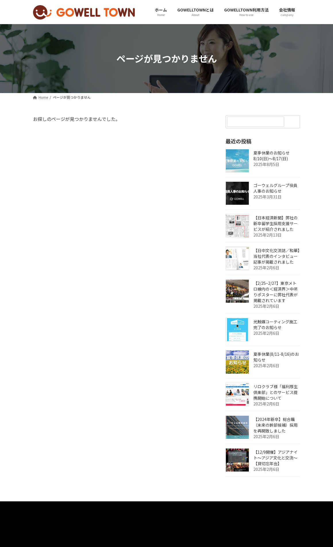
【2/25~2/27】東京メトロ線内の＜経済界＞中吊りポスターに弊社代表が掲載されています (275, 291)
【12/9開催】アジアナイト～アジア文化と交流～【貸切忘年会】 (275, 457)
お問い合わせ (77, 507)
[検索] (293, 122)
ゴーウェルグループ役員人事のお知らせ (275, 188)
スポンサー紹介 (200, 507)
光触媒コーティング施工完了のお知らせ (275, 324)
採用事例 (165, 507)
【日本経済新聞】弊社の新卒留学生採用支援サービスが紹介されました (275, 223)
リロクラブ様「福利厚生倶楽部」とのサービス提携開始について (275, 392)
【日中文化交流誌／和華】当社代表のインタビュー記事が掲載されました (276, 256)
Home (45, 507)
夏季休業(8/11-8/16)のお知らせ (276, 357)
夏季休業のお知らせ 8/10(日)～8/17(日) (271, 155)
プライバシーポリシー (123, 507)
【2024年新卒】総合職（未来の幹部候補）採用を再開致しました (275, 425)
